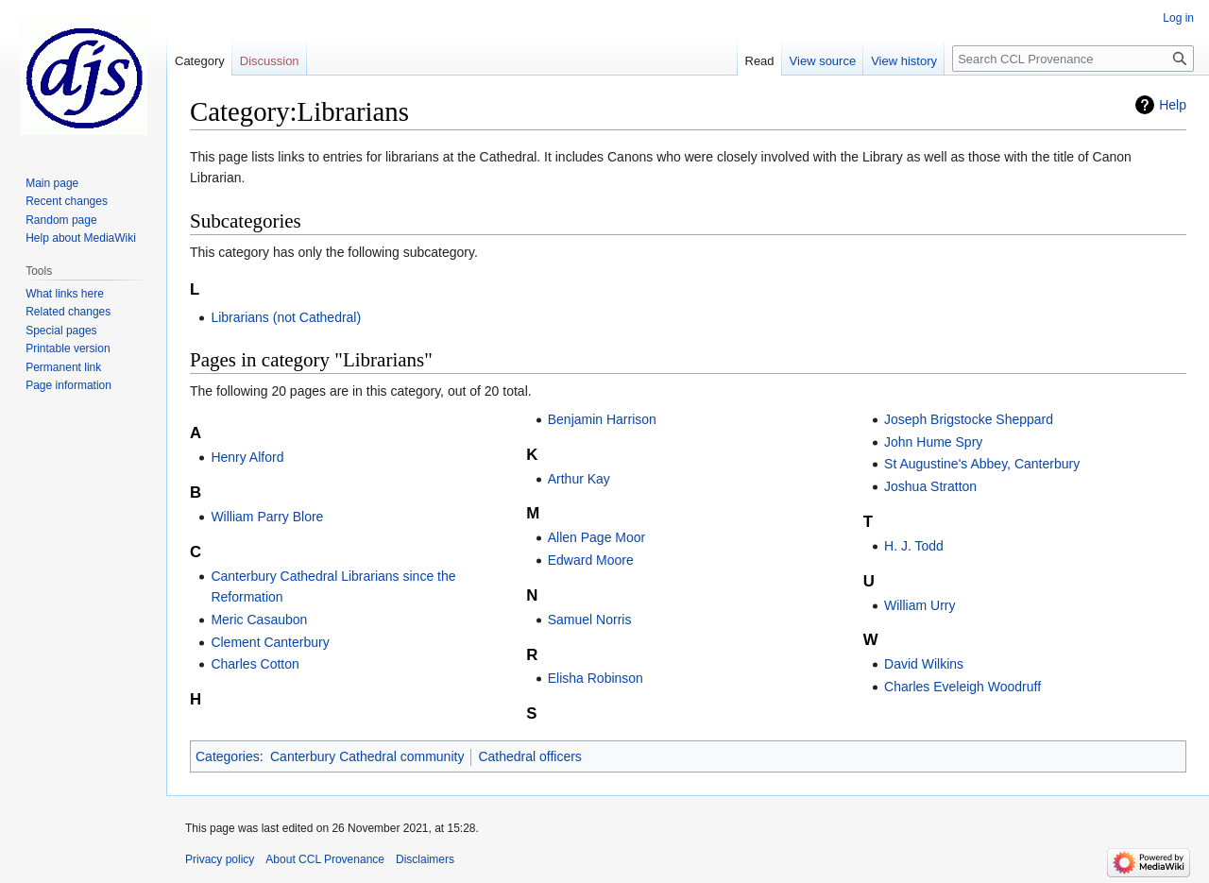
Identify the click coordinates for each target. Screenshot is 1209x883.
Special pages (61, 330)
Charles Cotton (254, 663)
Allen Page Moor (597, 537)
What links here (65, 293)
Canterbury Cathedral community (367, 756)
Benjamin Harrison (602, 419)
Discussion (269, 61)
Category (200, 61)
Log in (1178, 18)
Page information (68, 385)
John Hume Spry (933, 442)
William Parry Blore (267, 516)
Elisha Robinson (595, 678)
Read (760, 61)
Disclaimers (425, 859)
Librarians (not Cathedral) (286, 317)
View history (904, 61)
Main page (52, 183)
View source (823, 61)
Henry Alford (247, 457)
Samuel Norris (590, 619)
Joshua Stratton (930, 486)
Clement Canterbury (270, 642)
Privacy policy (219, 859)
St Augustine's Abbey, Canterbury (982, 463)
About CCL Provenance (324, 859)
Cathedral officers (529, 756)
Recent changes (67, 201)
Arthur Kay (579, 478)
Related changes (68, 311)
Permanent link (63, 367)
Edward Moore (591, 560)
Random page (61, 220)
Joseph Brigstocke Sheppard (968, 419)
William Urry (919, 605)
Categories (228, 756)
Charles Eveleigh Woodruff (962, 686)
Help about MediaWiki (81, 238)
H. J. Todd (914, 545)
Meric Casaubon (259, 619)
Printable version (68, 348)
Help (1172, 104)
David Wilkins (923, 663)
